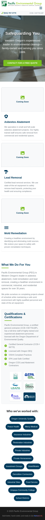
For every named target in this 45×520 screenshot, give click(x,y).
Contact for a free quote (22, 63)
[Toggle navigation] (41, 8)
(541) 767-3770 (8, 13)
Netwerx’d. (38, 516)
